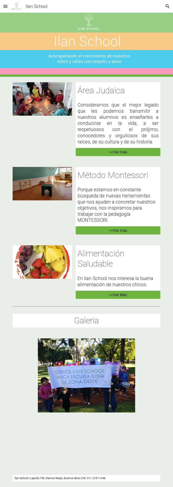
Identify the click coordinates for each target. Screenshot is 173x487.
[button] (5, 6)
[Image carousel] (86, 375)
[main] (118, 90)
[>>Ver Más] (118, 294)
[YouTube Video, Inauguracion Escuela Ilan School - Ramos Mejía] (86, 443)
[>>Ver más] (118, 151)
